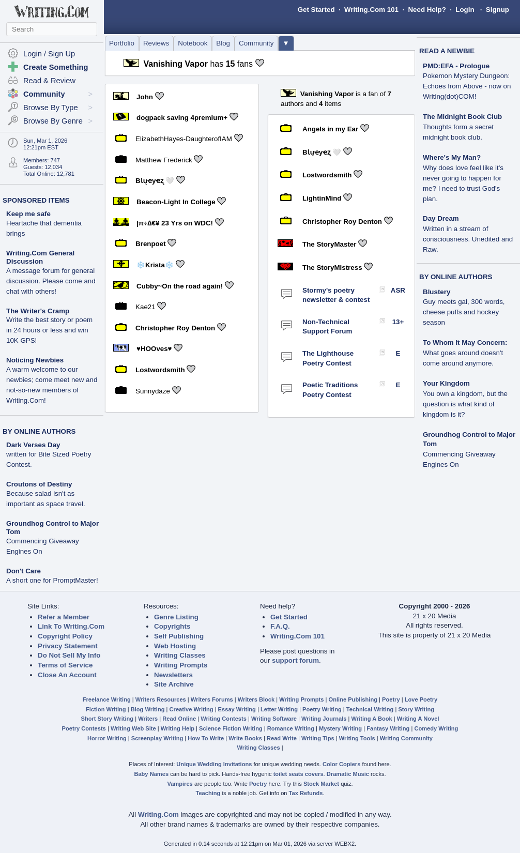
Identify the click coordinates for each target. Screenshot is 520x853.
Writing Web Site (133, 728)
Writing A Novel (418, 718)
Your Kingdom (446, 383)
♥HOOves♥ (154, 349)
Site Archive (174, 684)
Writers (148, 718)
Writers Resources (160, 699)
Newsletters (173, 675)
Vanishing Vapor (175, 63)
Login (464, 9)
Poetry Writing (322, 709)
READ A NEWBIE (447, 51)
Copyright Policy (65, 636)
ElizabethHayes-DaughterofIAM (183, 139)
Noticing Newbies (35, 360)
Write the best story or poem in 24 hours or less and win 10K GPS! (49, 330)
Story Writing (416, 709)
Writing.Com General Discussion (40, 257)
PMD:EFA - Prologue (456, 66)
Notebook (192, 43)
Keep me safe (28, 214)
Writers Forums (212, 699)
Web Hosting (175, 646)
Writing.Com (158, 814)
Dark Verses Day (33, 445)
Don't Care (23, 571)
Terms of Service (65, 665)
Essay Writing (237, 709)
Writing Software (274, 718)
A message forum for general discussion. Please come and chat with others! (51, 281)
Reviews (156, 43)
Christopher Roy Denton (175, 328)
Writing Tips (317, 738)
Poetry (391, 699)
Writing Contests (224, 718)
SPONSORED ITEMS (36, 200)
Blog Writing (148, 709)
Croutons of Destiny (39, 484)
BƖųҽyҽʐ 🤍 (154, 181)
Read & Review (49, 81)
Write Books (245, 738)
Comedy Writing (436, 728)
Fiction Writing (106, 709)
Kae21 (145, 307)
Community (256, 43)
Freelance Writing (107, 699)
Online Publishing (353, 699)
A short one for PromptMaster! (52, 580)
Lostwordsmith (160, 370)
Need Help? (427, 9)
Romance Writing (290, 728)
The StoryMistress (332, 267)
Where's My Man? (452, 157)
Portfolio (121, 43)
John (144, 96)
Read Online (179, 718)
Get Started (316, 9)
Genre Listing (176, 617)
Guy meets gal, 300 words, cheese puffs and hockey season (464, 312)
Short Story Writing (107, 718)
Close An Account (67, 675)
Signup (497, 9)
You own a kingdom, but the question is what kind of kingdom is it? (465, 404)
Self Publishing (179, 636)
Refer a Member (63, 617)
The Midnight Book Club (462, 116)
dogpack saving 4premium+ (181, 117)
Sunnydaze (152, 391)
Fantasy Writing (387, 728)
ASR (398, 290)
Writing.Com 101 (371, 9)
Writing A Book (371, 718)
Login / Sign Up (49, 54)
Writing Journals (323, 718)
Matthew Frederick (163, 159)
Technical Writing (370, 709)
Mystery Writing (340, 728)
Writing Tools (357, 738)
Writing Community (406, 738)
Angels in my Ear (330, 129)
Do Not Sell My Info (69, 655)
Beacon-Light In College (176, 202)
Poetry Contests (84, 728)
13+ (398, 322)
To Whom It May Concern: (465, 342)
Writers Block (256, 699)
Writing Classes (180, 655)
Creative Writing (191, 709)
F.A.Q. (280, 626)
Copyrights (172, 626)
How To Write (206, 738)
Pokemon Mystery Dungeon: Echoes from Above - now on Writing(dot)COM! (467, 86)
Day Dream (441, 218)
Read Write (282, 738)
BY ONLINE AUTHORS (39, 431)
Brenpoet (150, 244)
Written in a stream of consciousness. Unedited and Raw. (468, 239)
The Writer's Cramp (37, 311)
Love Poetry (421, 699)
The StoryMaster (329, 244)
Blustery (436, 292)
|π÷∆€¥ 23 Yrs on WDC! (174, 222)
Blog (223, 43)
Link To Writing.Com (71, 626)
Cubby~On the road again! (179, 286)
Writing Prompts (180, 665)
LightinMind (322, 198)
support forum (295, 660)
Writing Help (177, 728)
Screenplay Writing (157, 738)
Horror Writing (107, 738)
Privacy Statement (68, 646)
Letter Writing (279, 709)
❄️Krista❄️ (155, 265)
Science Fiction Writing (231, 728)
